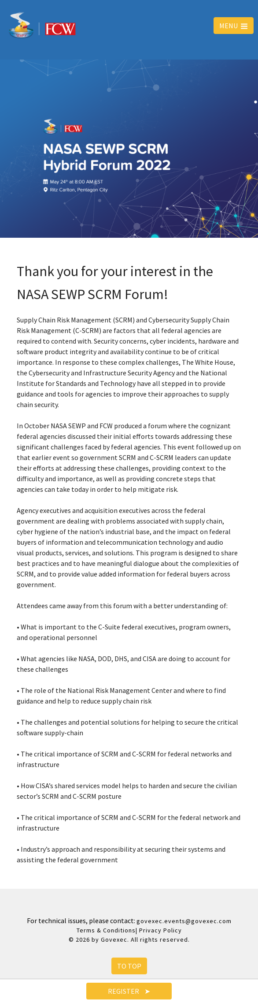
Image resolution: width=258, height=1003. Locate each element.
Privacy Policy (160, 930)
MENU (233, 25)
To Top (129, 966)
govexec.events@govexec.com (184, 921)
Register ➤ (129, 991)
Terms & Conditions (106, 930)
